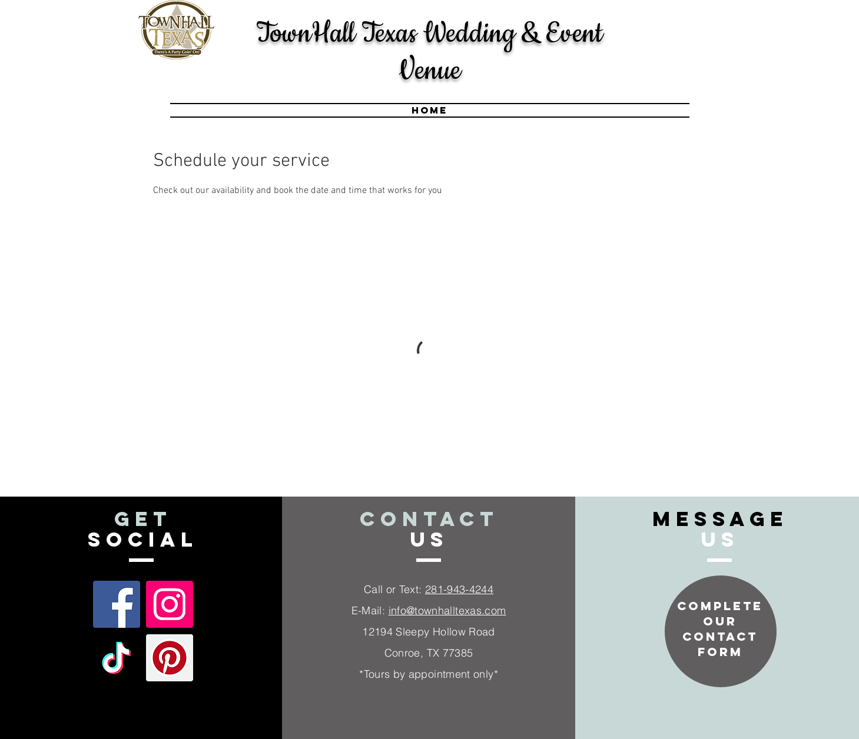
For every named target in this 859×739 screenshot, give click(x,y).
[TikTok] (116, 657)
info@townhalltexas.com (447, 610)
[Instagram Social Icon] (169, 604)
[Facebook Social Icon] (116, 604)
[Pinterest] (169, 657)
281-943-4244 (459, 589)
